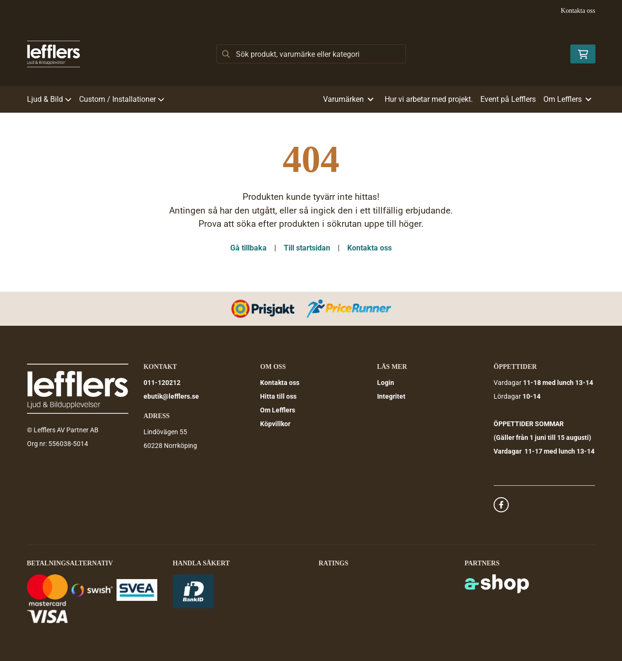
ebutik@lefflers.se (171, 396)
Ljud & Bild (49, 99)
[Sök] (311, 54)
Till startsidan (307, 247)
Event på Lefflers (508, 99)
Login (385, 382)
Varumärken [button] (348, 99)
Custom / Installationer (121, 99)
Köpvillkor (275, 424)
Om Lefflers (277, 410)
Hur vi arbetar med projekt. (429, 99)
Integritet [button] (391, 396)
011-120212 (162, 382)
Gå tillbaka (248, 247)
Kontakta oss (578, 10)
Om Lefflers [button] (567, 99)
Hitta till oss (278, 396)
